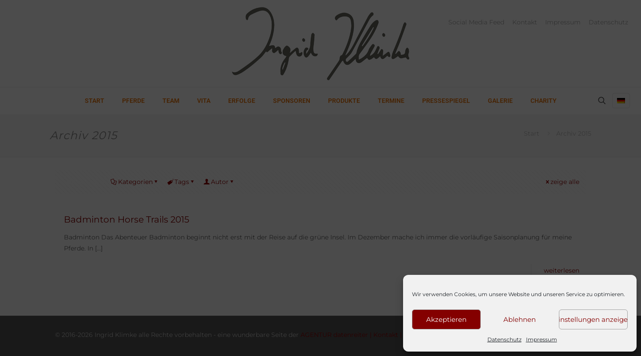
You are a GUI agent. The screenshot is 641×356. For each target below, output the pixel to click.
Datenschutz (504, 339)
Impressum (541, 339)
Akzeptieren (446, 319)
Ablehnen (519, 319)
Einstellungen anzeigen (593, 319)
